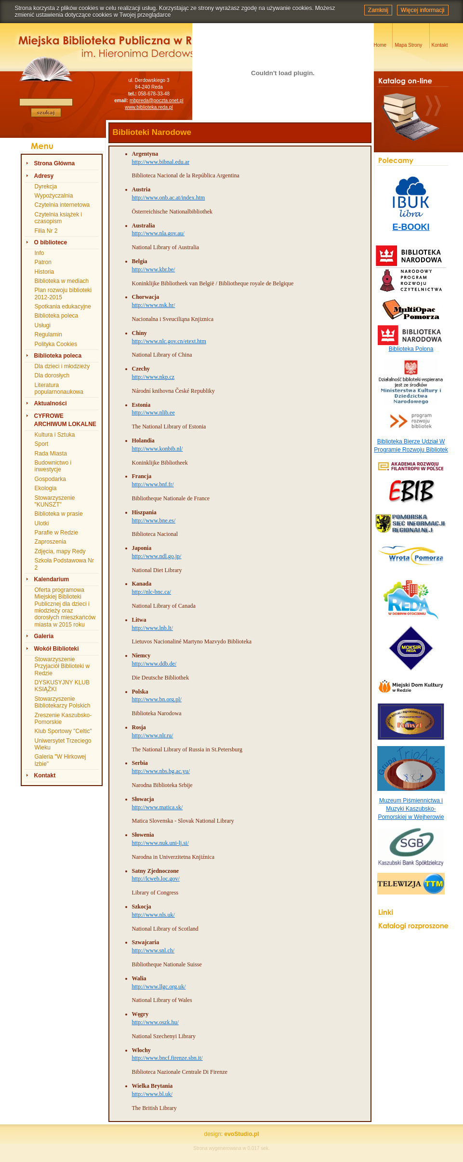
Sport (42, 444)
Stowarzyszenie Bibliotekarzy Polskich (63, 702)
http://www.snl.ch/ (153, 950)
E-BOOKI (410, 227)
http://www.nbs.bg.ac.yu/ (161, 771)
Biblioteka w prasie (59, 513)
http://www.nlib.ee (153, 412)
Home (380, 45)
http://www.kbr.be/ (153, 269)
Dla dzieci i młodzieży (62, 366)
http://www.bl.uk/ (152, 1094)
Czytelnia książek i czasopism (58, 218)
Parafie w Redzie (57, 532)
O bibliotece (50, 242)
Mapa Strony (409, 45)
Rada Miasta (51, 453)
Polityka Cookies (56, 344)
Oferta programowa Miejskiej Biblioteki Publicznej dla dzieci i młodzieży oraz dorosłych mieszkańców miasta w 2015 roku (65, 607)
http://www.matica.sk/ (157, 807)
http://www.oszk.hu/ (155, 1022)
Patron (43, 262)
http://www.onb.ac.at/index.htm (168, 197)
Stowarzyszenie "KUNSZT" (55, 501)
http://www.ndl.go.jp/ (157, 556)
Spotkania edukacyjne (63, 306)
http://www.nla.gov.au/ (158, 233)
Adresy (44, 176)
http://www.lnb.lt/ (152, 628)
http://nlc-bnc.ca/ (152, 591)
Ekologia (46, 488)
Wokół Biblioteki (56, 648)
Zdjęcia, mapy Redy (60, 551)
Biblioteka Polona (411, 349)
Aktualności (50, 403)
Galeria (44, 636)
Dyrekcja (46, 186)
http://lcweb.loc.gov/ (156, 878)
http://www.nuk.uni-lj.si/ (160, 843)
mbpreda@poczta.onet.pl (157, 100)
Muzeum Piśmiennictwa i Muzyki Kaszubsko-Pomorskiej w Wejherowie (411, 808)
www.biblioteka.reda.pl (149, 107)
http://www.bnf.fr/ (153, 484)
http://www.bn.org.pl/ (157, 699)
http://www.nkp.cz (153, 377)
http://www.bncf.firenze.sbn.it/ (167, 1058)
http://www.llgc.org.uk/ (159, 986)
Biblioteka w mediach (62, 281)
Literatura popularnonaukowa (59, 388)
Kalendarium (51, 579)
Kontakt (45, 775)
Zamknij (378, 10)
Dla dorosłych (52, 375)
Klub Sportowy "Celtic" (63, 731)
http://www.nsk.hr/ (153, 305)
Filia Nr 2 (46, 230)
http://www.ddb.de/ (154, 663)
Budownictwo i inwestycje (53, 466)
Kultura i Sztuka (55, 434)
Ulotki (42, 523)
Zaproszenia (50, 541)
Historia (44, 271)
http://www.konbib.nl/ (157, 448)
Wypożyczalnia (54, 195)
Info (39, 253)
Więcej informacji (423, 10)
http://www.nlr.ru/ (152, 735)
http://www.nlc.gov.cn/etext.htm (169, 341)
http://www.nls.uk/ (153, 914)
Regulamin (48, 334)
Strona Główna (54, 163)
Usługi (43, 325)
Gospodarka (50, 479)
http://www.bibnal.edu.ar (161, 162)
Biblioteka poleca (57, 315)
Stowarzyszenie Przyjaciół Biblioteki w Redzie (62, 666)
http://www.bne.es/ (154, 520)
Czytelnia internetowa (62, 204)
